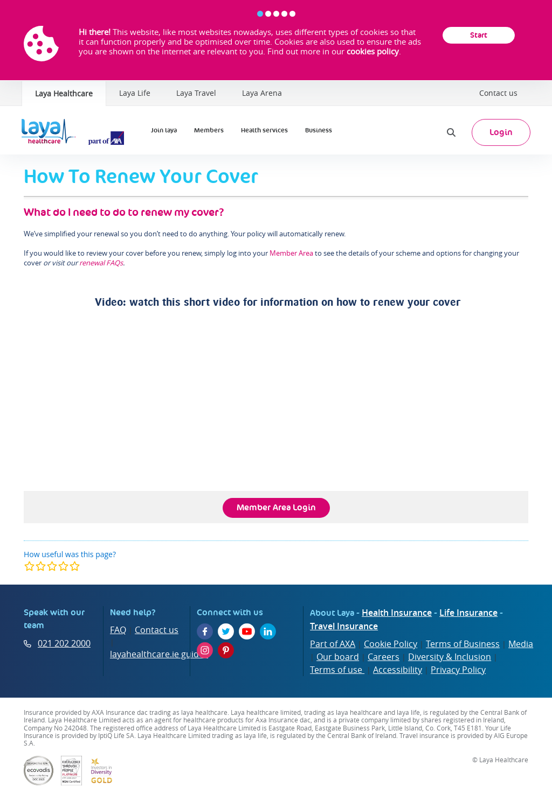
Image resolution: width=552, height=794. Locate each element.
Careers (383, 657)
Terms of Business (463, 644)
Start (478, 35)
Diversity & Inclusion (449, 657)
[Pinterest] (226, 650)
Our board (337, 657)
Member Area (291, 253)
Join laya (164, 130)
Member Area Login (276, 507)
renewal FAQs (101, 263)
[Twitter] (226, 631)
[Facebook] (205, 631)
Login (501, 132)
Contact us (498, 93)
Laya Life (134, 93)
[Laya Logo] (75, 132)
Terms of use (337, 670)
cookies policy (373, 51)
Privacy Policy (458, 670)
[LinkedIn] (268, 631)
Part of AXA (332, 644)
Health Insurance (397, 613)
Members (209, 130)
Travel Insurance (344, 626)
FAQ (118, 630)
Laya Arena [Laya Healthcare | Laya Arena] (262, 93)
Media (520, 644)
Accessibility (397, 670)
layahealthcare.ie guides (159, 654)
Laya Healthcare (64, 93)
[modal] (52, 566)
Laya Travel (196, 93)
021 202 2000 (64, 643)
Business (318, 130)
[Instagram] (205, 650)
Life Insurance (468, 613)
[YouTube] (247, 631)
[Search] (451, 132)
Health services (264, 130)
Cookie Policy (390, 644)
